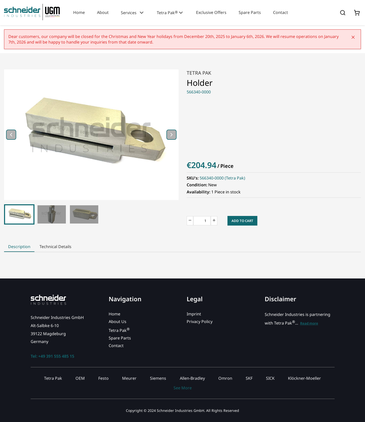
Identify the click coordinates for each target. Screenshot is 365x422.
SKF (249, 378)
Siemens (158, 378)
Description (19, 246)
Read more (309, 323)
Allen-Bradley (192, 378)
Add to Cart (242, 220)
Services (133, 13)
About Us (117, 321)
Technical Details (55, 246)
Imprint (194, 314)
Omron (225, 378)
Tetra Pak (170, 13)
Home (79, 12)
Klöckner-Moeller (304, 378)
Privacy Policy (200, 321)
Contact (280, 12)
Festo (103, 378)
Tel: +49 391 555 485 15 (52, 356)
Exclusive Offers (211, 12)
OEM (80, 378)
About (103, 12)
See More (183, 388)
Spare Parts (250, 12)
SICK (270, 378)
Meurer (129, 378)
